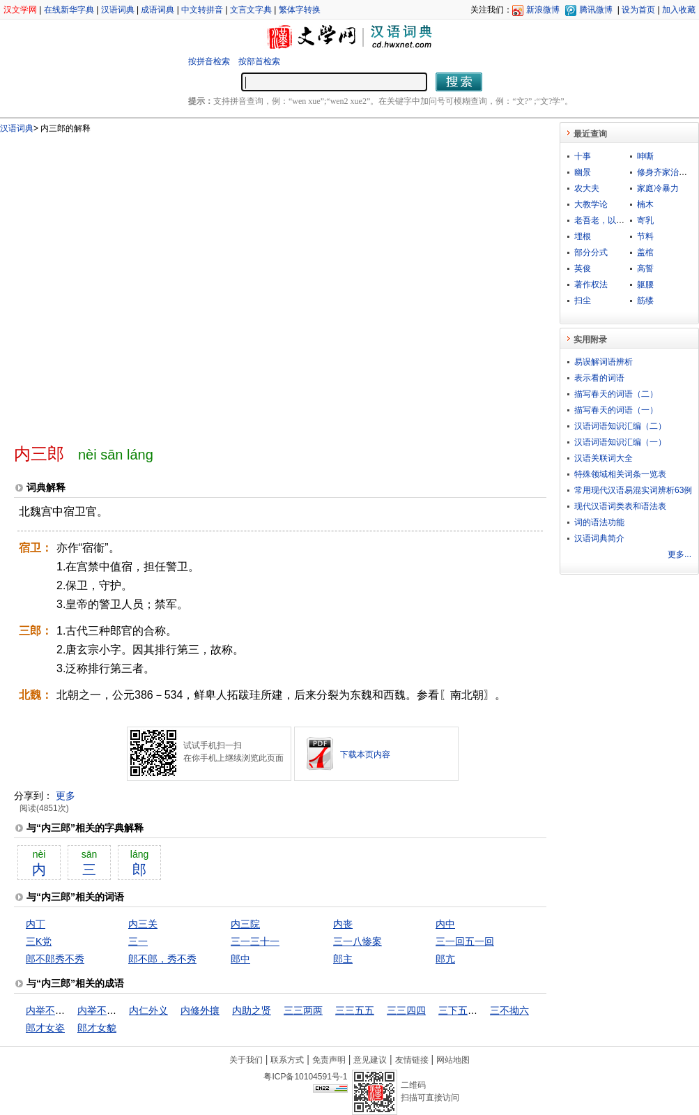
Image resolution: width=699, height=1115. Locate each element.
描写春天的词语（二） (616, 394)
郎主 (343, 958)
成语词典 (157, 10)
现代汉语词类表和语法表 (620, 506)
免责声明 (329, 1060)
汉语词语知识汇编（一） (620, 442)
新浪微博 (543, 10)
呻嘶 (645, 156)
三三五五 (354, 1010)
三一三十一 (255, 941)
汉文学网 (20, 10)
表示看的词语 (599, 378)
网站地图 (453, 1060)
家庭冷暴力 (658, 188)
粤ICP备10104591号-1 (305, 1077)
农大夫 (586, 188)
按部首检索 (259, 61)
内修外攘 (200, 1010)
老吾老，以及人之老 (612, 220)
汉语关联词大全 (603, 458)
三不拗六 (509, 1010)
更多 (65, 795)
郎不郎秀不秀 (55, 958)
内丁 (35, 924)
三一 (138, 941)
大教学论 (591, 204)
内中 (445, 924)
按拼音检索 (209, 61)
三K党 (39, 941)
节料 (645, 236)
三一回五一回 (465, 941)
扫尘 (582, 300)
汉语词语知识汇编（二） (620, 426)
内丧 (343, 924)
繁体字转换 (300, 10)
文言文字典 (251, 10)
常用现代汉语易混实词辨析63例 (633, 490)
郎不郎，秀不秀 (162, 958)
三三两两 (303, 1010)
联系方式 (287, 1060)
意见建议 (370, 1060)
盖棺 (645, 252)
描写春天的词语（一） (616, 410)
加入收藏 (679, 10)
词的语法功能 (599, 522)
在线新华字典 (69, 10)
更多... (679, 554)
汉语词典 (118, 10)
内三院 (245, 924)
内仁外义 (148, 1010)
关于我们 (246, 1060)
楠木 (645, 204)
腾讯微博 (596, 10)
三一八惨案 (357, 941)
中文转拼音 (202, 10)
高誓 (645, 268)
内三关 (143, 924)
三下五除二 (462, 1010)
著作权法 (591, 284)
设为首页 (638, 10)
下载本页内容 (365, 754)
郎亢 (445, 958)
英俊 (582, 268)
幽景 (582, 172)
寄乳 (645, 220)
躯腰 (645, 284)
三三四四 (406, 1010)
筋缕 (645, 300)
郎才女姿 (45, 1027)
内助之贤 (251, 1010)
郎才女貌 (96, 1027)
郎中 (240, 958)
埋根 (582, 236)
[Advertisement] (144, 282)
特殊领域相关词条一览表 (620, 474)
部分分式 (591, 252)
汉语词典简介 (599, 538)
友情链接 (412, 1060)
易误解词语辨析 (603, 362)
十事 (582, 156)
